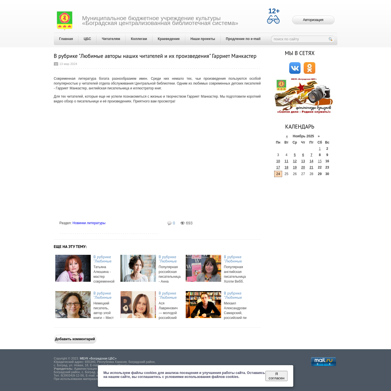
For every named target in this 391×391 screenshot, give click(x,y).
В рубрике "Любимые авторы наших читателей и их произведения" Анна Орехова (170, 259)
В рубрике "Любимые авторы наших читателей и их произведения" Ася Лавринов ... (170, 295)
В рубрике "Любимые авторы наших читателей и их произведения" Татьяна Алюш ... (105, 259)
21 (311, 167)
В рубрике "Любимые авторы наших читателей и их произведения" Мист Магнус (105, 295)
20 (303, 167)
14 (311, 161)
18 (286, 167)
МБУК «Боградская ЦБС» (98, 358)
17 (278, 167)
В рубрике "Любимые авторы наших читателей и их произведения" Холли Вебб (235, 259)
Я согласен (276, 376)
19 (295, 167)
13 (303, 161)
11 (286, 161)
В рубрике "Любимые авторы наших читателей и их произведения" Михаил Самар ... (235, 295)
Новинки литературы (89, 223)
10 (278, 161)
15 (320, 161)
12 (295, 161)
